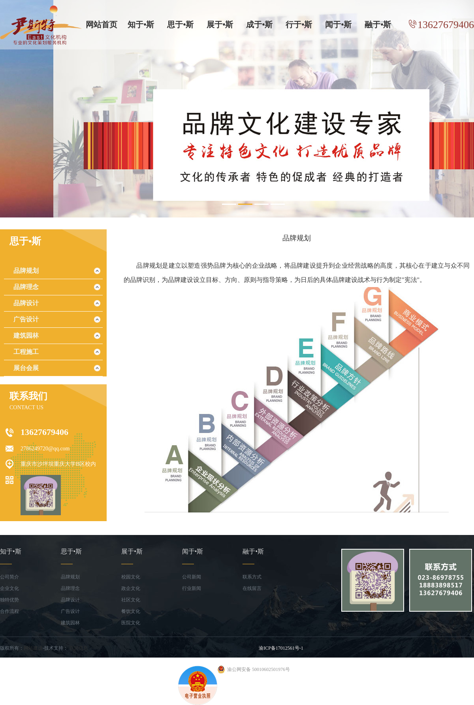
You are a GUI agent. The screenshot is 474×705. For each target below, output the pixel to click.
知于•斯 (141, 24)
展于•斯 (220, 24)
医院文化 (130, 623)
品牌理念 (26, 287)
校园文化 (130, 577)
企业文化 (9, 588)
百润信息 (78, 648)
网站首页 (101, 24)
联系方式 (252, 577)
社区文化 (130, 600)
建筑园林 (26, 335)
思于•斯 (180, 24)
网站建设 (33, 648)
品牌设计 (26, 303)
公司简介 (9, 577)
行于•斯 (299, 24)
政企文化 (130, 588)
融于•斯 (378, 24)
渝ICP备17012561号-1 (281, 648)
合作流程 (9, 611)
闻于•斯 (338, 24)
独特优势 (9, 600)
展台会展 (26, 368)
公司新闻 (191, 577)
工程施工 (26, 351)
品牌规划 (26, 270)
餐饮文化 (130, 611)
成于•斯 (259, 24)
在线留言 (252, 588)
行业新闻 (191, 588)
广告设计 (26, 319)
